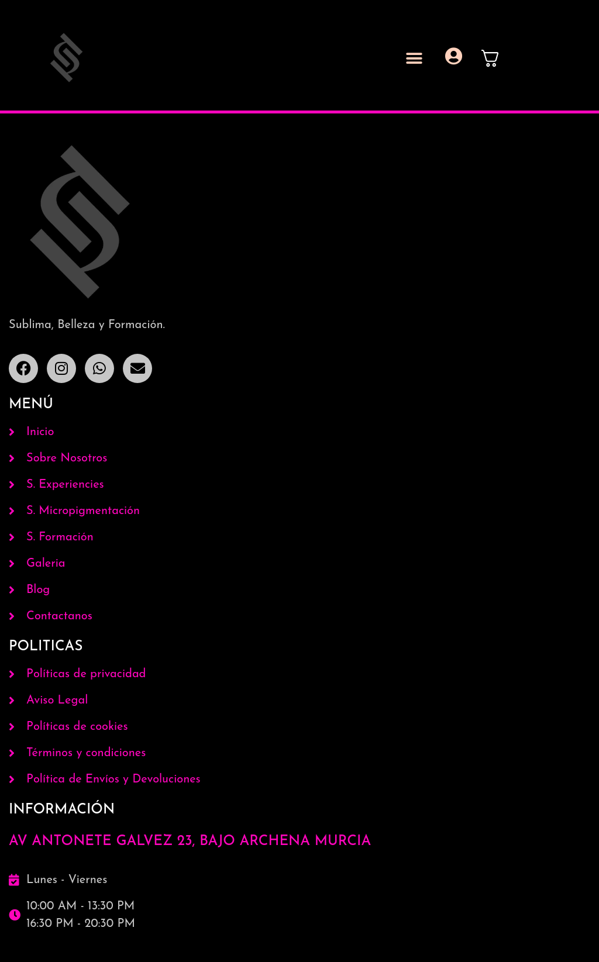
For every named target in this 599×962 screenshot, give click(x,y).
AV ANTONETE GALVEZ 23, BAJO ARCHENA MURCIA (190, 842)
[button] (414, 58)
